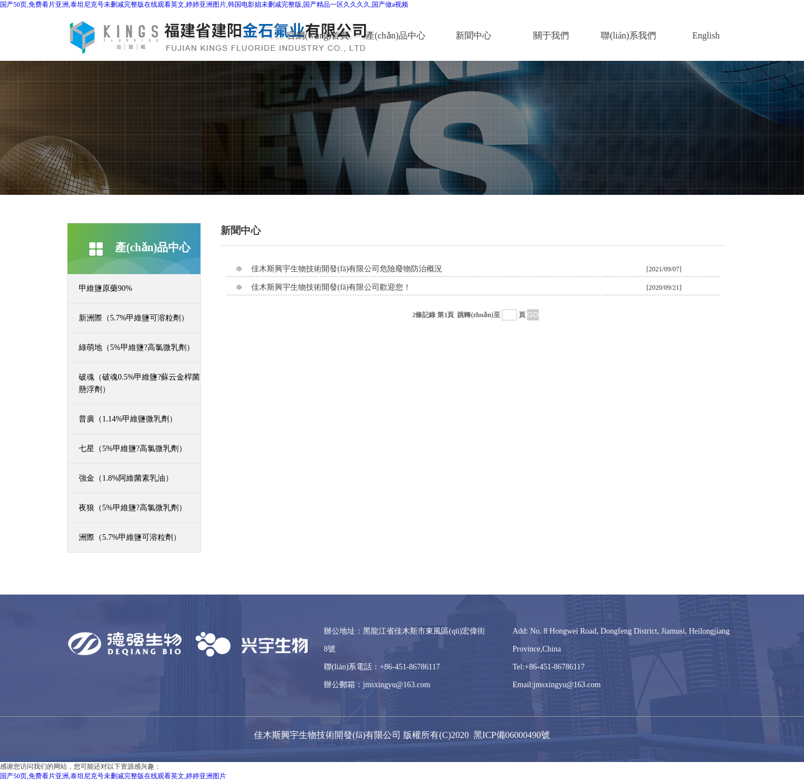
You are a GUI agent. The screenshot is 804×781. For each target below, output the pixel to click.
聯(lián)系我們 (628, 35)
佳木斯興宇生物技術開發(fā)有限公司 (327, 735)
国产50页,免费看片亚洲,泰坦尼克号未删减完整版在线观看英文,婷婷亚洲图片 (113, 776)
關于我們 (551, 35)
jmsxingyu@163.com (396, 685)
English (706, 35)
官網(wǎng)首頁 (318, 35)
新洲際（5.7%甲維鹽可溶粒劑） (134, 318)
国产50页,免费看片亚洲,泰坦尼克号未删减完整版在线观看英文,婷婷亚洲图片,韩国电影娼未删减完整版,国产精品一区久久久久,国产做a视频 (204, 4)
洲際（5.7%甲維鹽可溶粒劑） (130, 537)
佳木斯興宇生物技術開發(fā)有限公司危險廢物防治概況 (346, 269)
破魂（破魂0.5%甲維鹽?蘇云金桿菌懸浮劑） (139, 383)
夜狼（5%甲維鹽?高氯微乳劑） (132, 508)
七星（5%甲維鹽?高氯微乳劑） (132, 448)
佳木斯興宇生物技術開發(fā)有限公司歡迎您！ (331, 287)
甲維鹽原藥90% (105, 288)
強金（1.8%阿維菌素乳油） (126, 478)
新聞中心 (473, 35)
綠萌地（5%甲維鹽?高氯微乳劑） (136, 347)
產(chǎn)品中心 (395, 35)
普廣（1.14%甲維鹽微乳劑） (128, 419)
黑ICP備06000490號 (511, 735)
